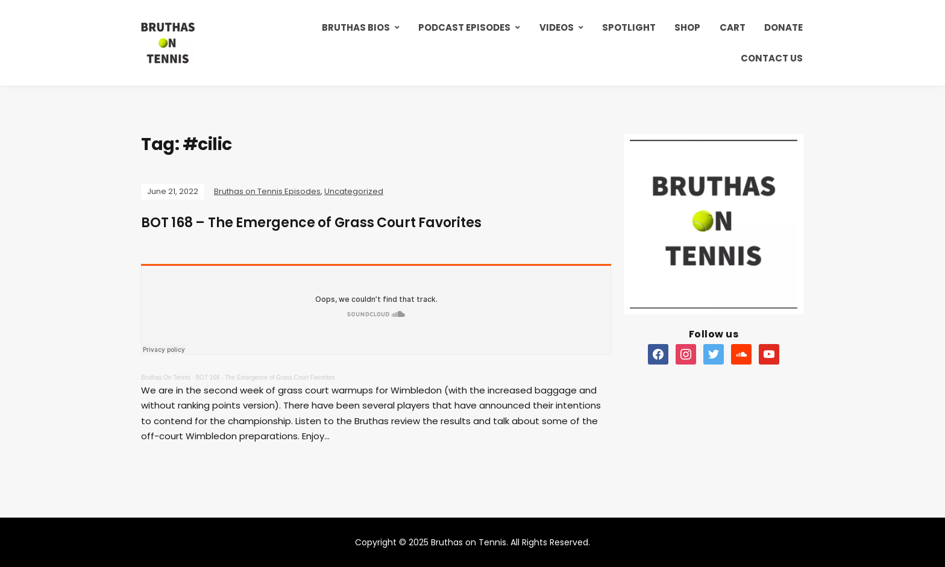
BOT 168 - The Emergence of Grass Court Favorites (264, 377)
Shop (687, 27)
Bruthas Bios (356, 27)
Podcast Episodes (464, 27)
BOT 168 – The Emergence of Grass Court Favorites (311, 222)
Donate (783, 27)
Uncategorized (353, 191)
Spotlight (629, 27)
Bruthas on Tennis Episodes (267, 191)
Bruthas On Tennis (165, 377)
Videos (556, 27)
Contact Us (772, 58)
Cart (733, 27)
